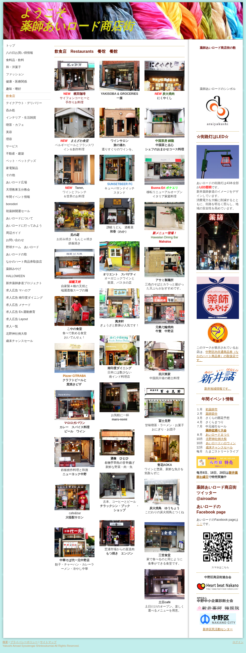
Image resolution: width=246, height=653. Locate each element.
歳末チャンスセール (219, 447)
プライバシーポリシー (24, 641)
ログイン (238, 641)
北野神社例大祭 (216, 439)
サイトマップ (48, 641)
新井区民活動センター (218, 629)
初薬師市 (212, 409)
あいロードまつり (218, 434)
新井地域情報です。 (217, 388)
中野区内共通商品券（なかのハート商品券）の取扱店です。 (217, 356)
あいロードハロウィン (221, 443)
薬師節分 (212, 413)
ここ (199, 524)
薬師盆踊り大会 (216, 430)
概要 (5, 641)
